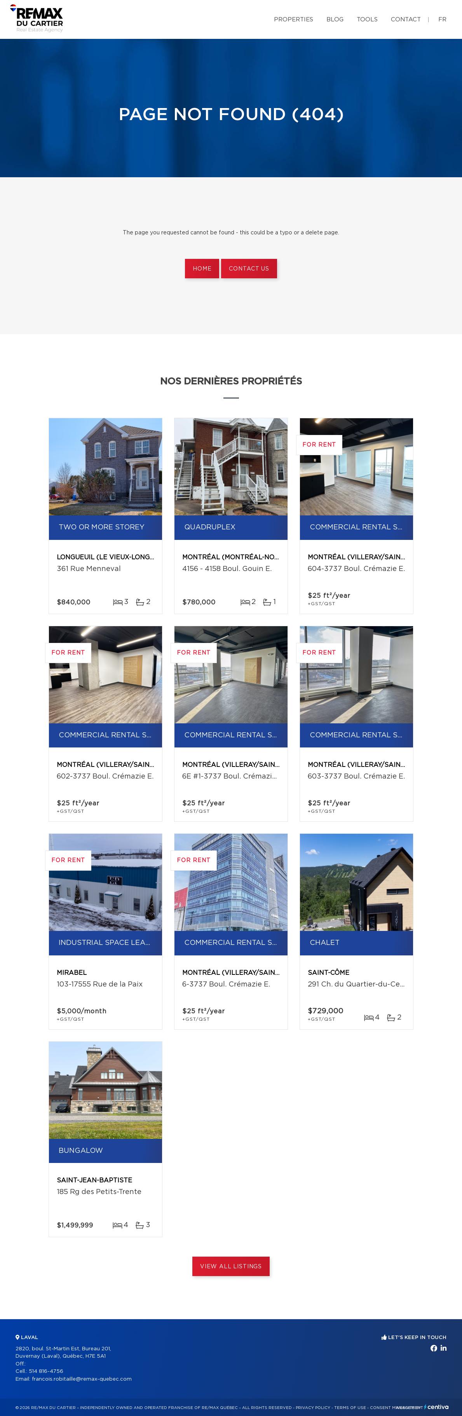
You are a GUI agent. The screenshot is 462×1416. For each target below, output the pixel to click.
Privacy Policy (313, 1408)
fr (442, 20)
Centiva (436, 1406)
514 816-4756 (46, 1371)
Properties (293, 20)
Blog (334, 20)
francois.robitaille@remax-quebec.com (82, 1379)
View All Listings (231, 1266)
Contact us (249, 269)
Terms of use (350, 1408)
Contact (406, 20)
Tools (367, 20)
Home (202, 269)
